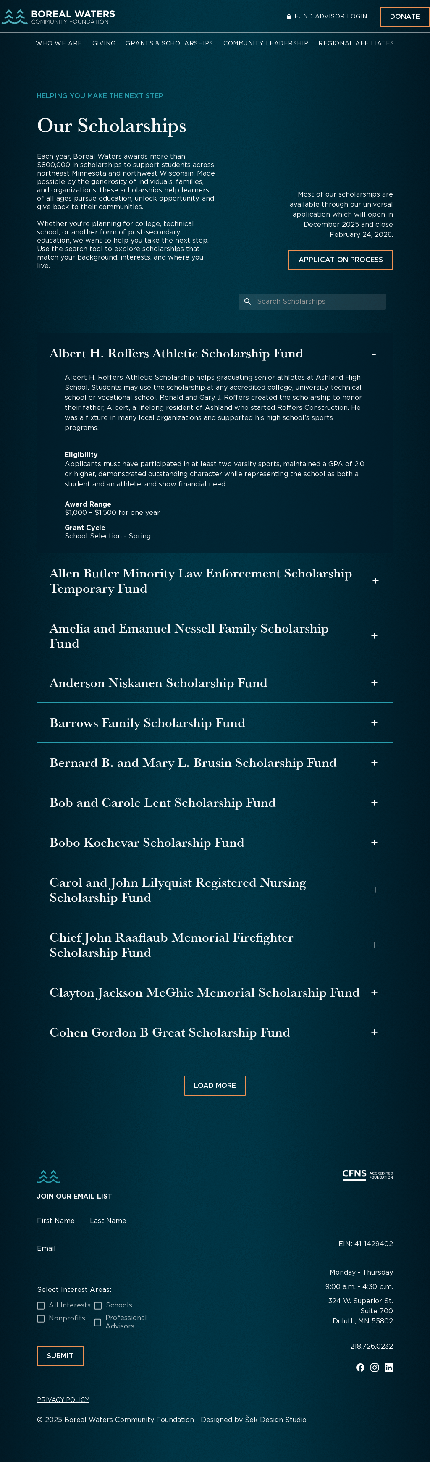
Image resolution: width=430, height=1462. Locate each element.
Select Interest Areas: (74, 1290)
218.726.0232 (371, 1346)
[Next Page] (215, 1086)
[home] (57, 17)
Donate (405, 17)
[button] (59, 43)
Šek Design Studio (276, 1420)
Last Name (108, 1221)
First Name (56, 1221)
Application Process (341, 260)
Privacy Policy (63, 1399)
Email (46, 1248)
